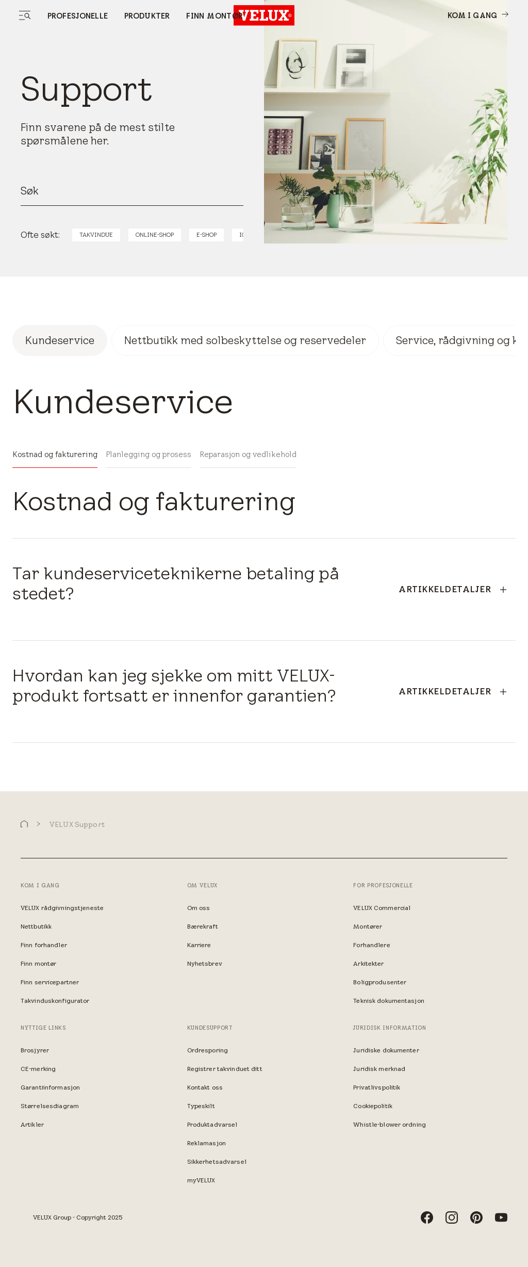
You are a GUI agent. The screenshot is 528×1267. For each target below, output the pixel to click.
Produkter (147, 16)
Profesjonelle (77, 16)
